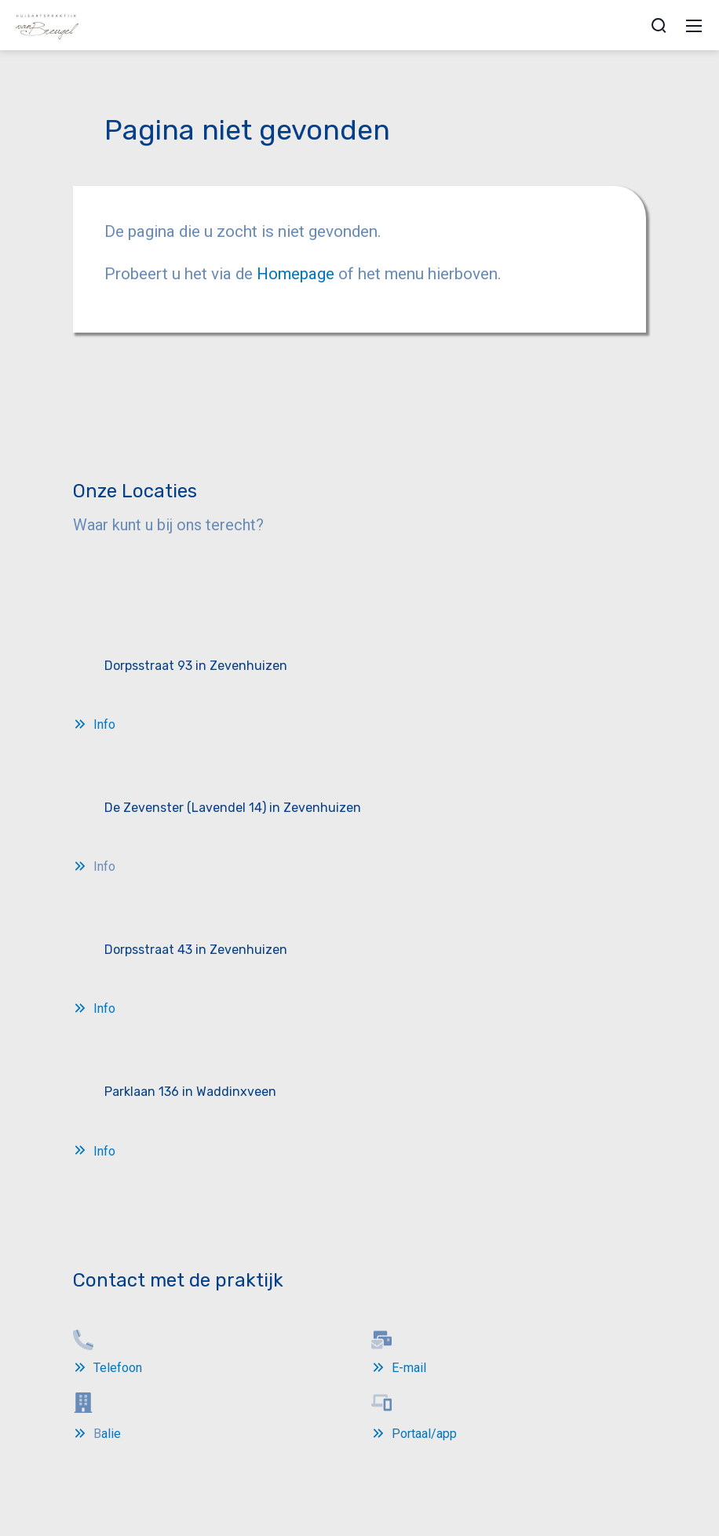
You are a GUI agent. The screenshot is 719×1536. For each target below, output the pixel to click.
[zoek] (658, 25)
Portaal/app (424, 1433)
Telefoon (117, 1367)
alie (111, 1433)
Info (104, 724)
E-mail (409, 1367)
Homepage (297, 273)
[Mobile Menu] (694, 25)
